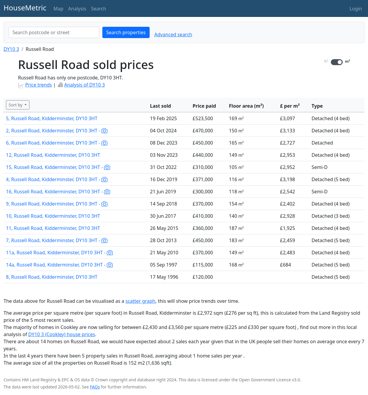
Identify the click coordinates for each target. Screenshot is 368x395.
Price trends (38, 84)
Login (356, 8)
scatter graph (141, 301)
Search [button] (98, 8)
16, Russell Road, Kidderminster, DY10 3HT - (58, 191)
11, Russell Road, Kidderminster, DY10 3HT (53, 228)
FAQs (95, 387)
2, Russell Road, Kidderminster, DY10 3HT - (56, 130)
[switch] (337, 62)
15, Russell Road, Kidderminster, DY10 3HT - (58, 167)
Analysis (77, 8)
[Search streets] (54, 32)
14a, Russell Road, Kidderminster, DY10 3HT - (59, 264)
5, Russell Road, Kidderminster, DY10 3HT (51, 118)
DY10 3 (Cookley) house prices (61, 334)
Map (58, 8)
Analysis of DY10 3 (84, 84)
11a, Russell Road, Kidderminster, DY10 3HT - (59, 252)
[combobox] (54, 32)
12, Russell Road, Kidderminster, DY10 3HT (53, 155)
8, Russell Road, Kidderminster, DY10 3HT (51, 277)
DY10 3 (11, 49)
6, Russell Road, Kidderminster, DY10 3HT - (56, 142)
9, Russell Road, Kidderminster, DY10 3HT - (56, 203)
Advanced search (173, 34)
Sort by (16, 105)
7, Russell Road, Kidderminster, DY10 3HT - (56, 240)
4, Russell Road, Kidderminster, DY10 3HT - (56, 179)
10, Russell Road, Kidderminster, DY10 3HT (53, 216)
